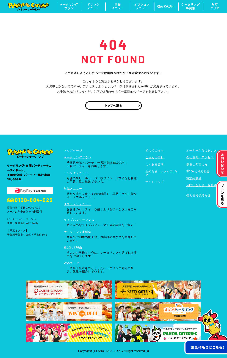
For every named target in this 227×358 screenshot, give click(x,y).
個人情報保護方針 (198, 195)
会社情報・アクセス (200, 157)
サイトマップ (154, 181)
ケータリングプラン (69, 6)
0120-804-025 (30, 200)
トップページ (73, 150)
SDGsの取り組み (198, 171)
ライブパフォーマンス (79, 219)
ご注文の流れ (154, 157)
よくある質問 (154, 164)
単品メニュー (117, 6)
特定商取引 (193, 178)
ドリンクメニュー (93, 6)
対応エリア (215, 6)
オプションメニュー (142, 6)
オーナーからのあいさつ (203, 150)
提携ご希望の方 (196, 164)
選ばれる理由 (73, 247)
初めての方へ (166, 6)
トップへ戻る (113, 105)
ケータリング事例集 (190, 6)
